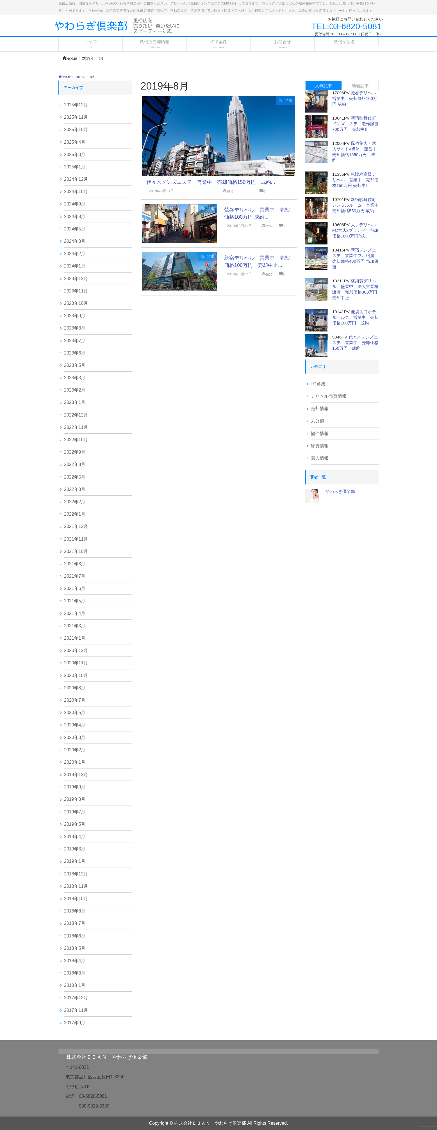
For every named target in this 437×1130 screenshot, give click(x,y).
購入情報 (320, 458)
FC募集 (318, 383)
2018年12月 (76, 873)
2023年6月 (75, 353)
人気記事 (323, 85)
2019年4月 (75, 836)
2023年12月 (76, 278)
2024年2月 (75, 253)
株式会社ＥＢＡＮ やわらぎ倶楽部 (106, 1057)
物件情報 (320, 433)
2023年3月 (75, 377)
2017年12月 (76, 997)
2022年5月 (75, 477)
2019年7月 (75, 811)
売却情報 (285, 100)
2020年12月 (76, 650)
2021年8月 (75, 563)
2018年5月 (75, 948)
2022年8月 (75, 464)
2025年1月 (75, 166)
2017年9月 (75, 1022)
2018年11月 (76, 886)
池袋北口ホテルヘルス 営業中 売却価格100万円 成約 (355, 317)
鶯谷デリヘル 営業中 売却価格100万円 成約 (356, 98)
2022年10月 (76, 439)
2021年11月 (76, 539)
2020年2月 (75, 749)
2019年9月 (75, 786)
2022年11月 (76, 427)
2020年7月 (75, 700)
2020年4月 (75, 724)
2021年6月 (75, 588)
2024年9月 (75, 204)
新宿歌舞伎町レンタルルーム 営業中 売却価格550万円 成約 (357, 205)
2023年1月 (75, 402)
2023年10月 (76, 303)
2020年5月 (75, 712)
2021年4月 (75, 613)
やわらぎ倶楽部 (340, 491)
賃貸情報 (320, 445)
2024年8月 (75, 216)
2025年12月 (76, 104)
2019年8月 (75, 799)
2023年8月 (75, 328)
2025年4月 (75, 142)
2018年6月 (75, 936)
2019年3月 (75, 849)
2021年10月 (76, 551)
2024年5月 (75, 229)
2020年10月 (76, 675)
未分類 (317, 421)
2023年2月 (75, 390)
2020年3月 (75, 737)
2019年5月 (75, 824)
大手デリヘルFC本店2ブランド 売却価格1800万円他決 (355, 230)
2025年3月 (75, 154)
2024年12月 (76, 179)
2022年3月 (75, 489)
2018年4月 (75, 960)
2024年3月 (75, 241)
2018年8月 (75, 911)
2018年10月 (76, 898)
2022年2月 (75, 501)
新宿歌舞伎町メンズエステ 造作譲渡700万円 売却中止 (355, 124)
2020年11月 (76, 662)
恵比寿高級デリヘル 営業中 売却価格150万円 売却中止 (355, 180)
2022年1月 (75, 514)
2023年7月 (75, 340)
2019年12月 (76, 774)
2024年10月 (76, 191)
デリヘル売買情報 (329, 396)
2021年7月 (75, 576)
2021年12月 (76, 526)
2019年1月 (75, 861)
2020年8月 (75, 687)
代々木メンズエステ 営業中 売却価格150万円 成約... (210, 182)
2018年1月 (75, 985)
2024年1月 (75, 266)
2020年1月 (75, 762)
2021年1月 (75, 638)
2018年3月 (75, 973)
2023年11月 (76, 291)
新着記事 (360, 85)
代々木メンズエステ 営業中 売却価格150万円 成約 (355, 343)
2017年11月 (76, 1010)
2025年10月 (76, 129)
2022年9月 (75, 452)
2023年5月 (75, 365)
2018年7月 (75, 923)
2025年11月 (76, 117)
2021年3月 (75, 625)
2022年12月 (76, 415)
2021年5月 (75, 600)
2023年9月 (75, 315)
